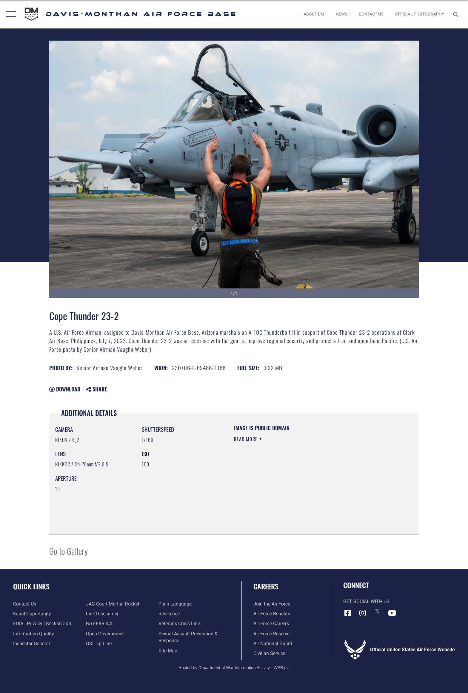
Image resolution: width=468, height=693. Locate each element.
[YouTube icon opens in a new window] (392, 613)
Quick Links (31, 586)
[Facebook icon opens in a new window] (347, 613)
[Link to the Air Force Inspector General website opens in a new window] (31, 643)
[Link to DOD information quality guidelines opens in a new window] (33, 634)
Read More (246, 439)
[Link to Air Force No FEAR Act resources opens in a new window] (99, 623)
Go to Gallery (68, 550)
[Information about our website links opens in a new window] (102, 614)
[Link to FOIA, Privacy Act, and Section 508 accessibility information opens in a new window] (42, 623)
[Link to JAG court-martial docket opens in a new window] (112, 604)
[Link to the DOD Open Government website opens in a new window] (105, 634)
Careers (265, 586)
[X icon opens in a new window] (377, 611)
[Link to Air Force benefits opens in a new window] (271, 614)
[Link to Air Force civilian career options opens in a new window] (269, 653)
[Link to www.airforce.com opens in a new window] (271, 604)
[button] (9, 14)
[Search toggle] (457, 14)
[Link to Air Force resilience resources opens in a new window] (169, 614)
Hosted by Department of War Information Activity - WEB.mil (234, 667)
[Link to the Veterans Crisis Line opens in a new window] (179, 623)
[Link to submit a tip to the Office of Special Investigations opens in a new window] (99, 643)
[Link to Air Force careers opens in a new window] (271, 623)
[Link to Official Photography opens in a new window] (420, 14)
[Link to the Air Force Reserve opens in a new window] (271, 634)
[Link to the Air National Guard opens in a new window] (272, 643)
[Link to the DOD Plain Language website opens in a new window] (175, 604)
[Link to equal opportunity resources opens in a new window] (32, 614)
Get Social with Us (366, 601)
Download (64, 389)
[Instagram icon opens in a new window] (362, 613)
